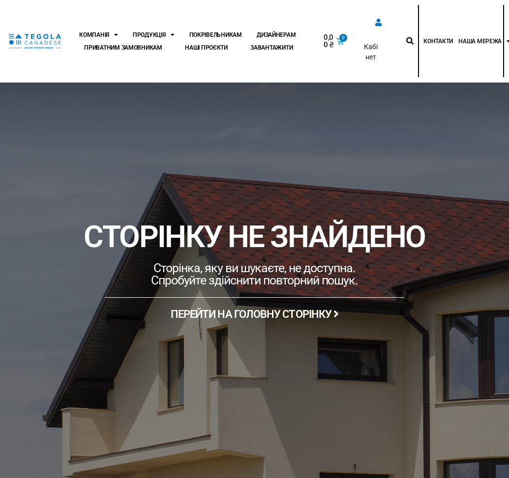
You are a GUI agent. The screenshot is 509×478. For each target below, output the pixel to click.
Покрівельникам (215, 34)
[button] (410, 41)
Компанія (98, 34)
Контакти (438, 41)
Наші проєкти (206, 47)
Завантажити (271, 47)
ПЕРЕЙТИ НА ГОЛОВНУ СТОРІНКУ (255, 314)
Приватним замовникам (123, 47)
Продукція (153, 34)
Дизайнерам (276, 34)
